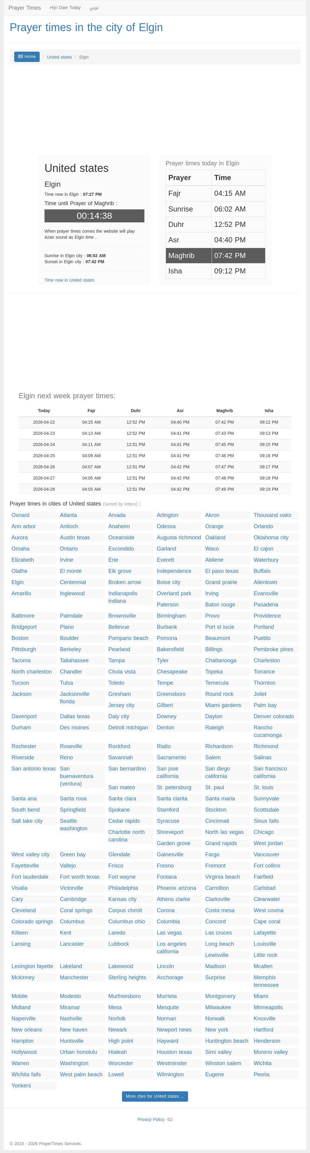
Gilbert (165, 705)
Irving (212, 593)
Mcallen (263, 966)
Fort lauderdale (30, 877)
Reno (66, 758)
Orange (214, 526)
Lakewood (120, 966)
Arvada (117, 515)
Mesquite (168, 1007)
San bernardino (127, 769)
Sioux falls (266, 821)
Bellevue (118, 627)
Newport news (174, 1030)
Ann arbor (24, 526)
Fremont (215, 866)
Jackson (21, 694)
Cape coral (267, 922)
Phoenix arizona (176, 888)
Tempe (165, 683)
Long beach (219, 944)
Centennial (73, 582)
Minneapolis (268, 1007)
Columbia (168, 922)
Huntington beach (226, 1041)
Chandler (71, 672)
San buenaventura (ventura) (76, 776)
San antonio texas (34, 769)
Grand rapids (221, 843)
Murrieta (167, 996)
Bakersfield (170, 649)
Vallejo (68, 866)
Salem (213, 758)
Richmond (266, 746)
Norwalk (215, 1019)
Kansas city (122, 899)
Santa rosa (73, 799)
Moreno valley (271, 1052)
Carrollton (217, 888)
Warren (20, 1063)
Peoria (261, 1075)
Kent (65, 933)
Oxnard (20, 515)
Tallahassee (74, 661)
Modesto (70, 996)
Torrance (264, 672)
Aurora (20, 538)
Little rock (265, 955)
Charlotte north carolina (126, 836)
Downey (166, 716)
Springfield (73, 810)
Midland (21, 1007)
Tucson (20, 683)
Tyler (163, 661)
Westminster (172, 1063)
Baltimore (23, 616)
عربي (94, 8)
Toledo (116, 683)
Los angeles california (171, 948)
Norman (166, 1019)
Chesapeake (172, 672)
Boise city (168, 582)
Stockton (215, 810)
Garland (166, 549)
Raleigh (214, 728)
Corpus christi (125, 910)
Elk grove (119, 571)
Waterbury (266, 560)
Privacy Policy (150, 1120)
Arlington (167, 515)
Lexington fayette (32, 966)
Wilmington (170, 1075)
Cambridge (73, 899)
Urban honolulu (78, 1052)
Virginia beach (222, 877)
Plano (67, 627)
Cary (17, 899)
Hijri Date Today (65, 8)
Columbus (72, 922)
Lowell (116, 1075)
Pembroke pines (273, 649)
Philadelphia (123, 888)
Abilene (214, 560)
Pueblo (262, 638)
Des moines (74, 728)
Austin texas (75, 538)
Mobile (20, 996)
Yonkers (21, 1086)
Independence (174, 571)
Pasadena (266, 605)
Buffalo (262, 571)
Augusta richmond (179, 538)
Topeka (214, 672)
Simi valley (218, 1052)
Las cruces (218, 933)
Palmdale (71, 616)
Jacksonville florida (74, 698)
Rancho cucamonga (268, 731)
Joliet (260, 694)
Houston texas (174, 1052)
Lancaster (72, 944)
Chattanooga (220, 661)
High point (120, 1041)
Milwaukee (218, 1007)
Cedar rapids (124, 821)
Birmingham (171, 616)
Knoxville (264, 1019)
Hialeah (117, 1052)
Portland (264, 627)
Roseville (71, 746)
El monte (71, 571)
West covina (269, 910)
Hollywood (24, 1052)
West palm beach (81, 1075)
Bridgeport (24, 627)
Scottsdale (266, 810)
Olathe (20, 571)
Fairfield (263, 877)
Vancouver (266, 855)
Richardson (219, 746)
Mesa (115, 1007)
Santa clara (122, 799)
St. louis (263, 787)
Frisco (115, 866)
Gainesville (170, 855)
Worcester (120, 1063)
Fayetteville (25, 866)
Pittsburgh (24, 649)
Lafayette (265, 933)
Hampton (23, 1041)
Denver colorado (274, 716)
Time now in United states (69, 280)
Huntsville (72, 1041)
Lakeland (71, 966)
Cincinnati (217, 821)
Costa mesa (220, 910)
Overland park (174, 593)
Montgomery (220, 996)
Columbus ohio (126, 922)
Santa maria (220, 799)
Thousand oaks (272, 515)
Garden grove (173, 843)
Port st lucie (219, 627)
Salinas (263, 758)
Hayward (167, 1041)
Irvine (66, 560)
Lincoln (165, 966)
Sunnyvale (266, 799)
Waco (212, 549)
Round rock (219, 694)
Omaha (20, 549)
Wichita (263, 1063)
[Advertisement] (155, 112)
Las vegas (169, 933)
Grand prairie (221, 582)
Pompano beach (128, 638)
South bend (26, 810)
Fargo (212, 855)
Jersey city (121, 705)
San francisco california (270, 772)
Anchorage (170, 978)
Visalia (20, 888)
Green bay (73, 855)
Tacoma (21, 661)
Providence (267, 616)
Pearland (119, 649)
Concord (215, 922)
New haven (73, 1030)
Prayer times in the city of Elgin (86, 27)
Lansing (21, 944)
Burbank (167, 627)
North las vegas (224, 832)
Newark (117, 1030)
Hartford (263, 1030)
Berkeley (70, 649)
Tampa (116, 661)
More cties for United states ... (155, 1096)
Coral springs (76, 910)
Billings (214, 649)
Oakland (215, 538)
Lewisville (217, 955)
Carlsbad (264, 888)
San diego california (217, 772)
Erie (113, 560)
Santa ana (24, 799)
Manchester (74, 978)
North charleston (32, 672)
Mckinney (23, 978)
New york (216, 1030)
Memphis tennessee (266, 981)
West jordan (268, 843)
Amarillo (21, 593)
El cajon (263, 549)
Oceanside (121, 538)
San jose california (168, 772)
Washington (74, 1063)
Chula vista (122, 672)
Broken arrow (124, 582)
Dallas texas (75, 716)
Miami (261, 996)
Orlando (263, 526)
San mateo (121, 787)
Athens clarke (173, 899)
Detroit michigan (128, 728)
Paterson (168, 605)
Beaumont (217, 638)
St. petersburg (174, 787)
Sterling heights (127, 978)
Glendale (119, 855)
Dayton (214, 716)
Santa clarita (172, 799)
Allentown (265, 582)
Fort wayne (122, 877)
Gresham (119, 694)
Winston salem (223, 1063)
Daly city (118, 716)
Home (27, 57)
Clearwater (267, 899)
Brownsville (122, 616)
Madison (215, 966)
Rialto (164, 746)
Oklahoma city (271, 538)
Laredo (116, 933)
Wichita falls (26, 1075)
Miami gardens (223, 705)
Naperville (24, 1019)
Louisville (265, 944)
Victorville (71, 888)
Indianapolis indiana (122, 597)
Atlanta (68, 515)
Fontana (167, 877)
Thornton (264, 683)
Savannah (120, 758)
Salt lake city (27, 821)
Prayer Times (24, 8)
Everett (165, 560)
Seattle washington (73, 825)
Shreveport (170, 832)
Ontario (69, 549)
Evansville (266, 593)
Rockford (119, 746)
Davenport (24, 716)
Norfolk (117, 1019)
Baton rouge (220, 605)
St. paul (214, 787)
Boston (20, 638)
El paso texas (222, 571)
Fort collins (267, 866)
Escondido (121, 549)
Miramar (70, 1007)
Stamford (168, 810)
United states (59, 57)
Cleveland (24, 910)
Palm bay (265, 705)
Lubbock (118, 944)
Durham (21, 728)
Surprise (215, 978)
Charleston (267, 661)
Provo (212, 616)
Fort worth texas (80, 877)
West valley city (31, 855)
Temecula (217, 683)
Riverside (23, 758)
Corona (166, 910)
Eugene (214, 1075)
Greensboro (171, 694)
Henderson (267, 1041)
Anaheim (119, 526)
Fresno (165, 866)
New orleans (27, 1030)
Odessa (166, 526)
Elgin (18, 582)
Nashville (71, 1019)
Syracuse (168, 821)
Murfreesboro (124, 996)
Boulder (69, 638)
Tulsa (66, 683)
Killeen (20, 933)
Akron (212, 515)
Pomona (167, 638)
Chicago (264, 832)
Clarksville (217, 899)
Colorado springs (32, 922)
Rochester (24, 746)
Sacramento (171, 758)
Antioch (69, 526)
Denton (165, 728)
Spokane (119, 810)
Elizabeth (23, 560)
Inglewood (72, 593)
